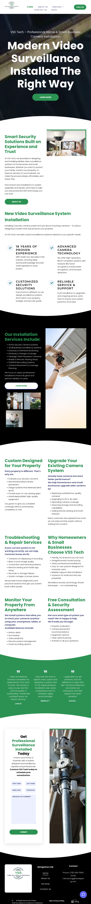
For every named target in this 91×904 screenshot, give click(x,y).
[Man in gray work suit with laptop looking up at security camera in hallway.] (14, 418)
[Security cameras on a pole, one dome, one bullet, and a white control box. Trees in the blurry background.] (14, 401)
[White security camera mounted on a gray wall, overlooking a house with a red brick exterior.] (32, 401)
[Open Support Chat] (83, 894)
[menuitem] (30, 6)
